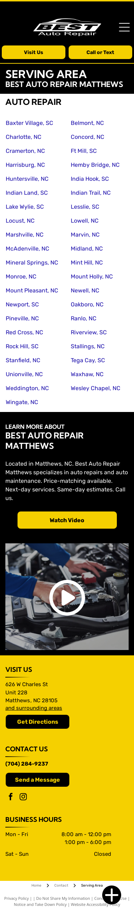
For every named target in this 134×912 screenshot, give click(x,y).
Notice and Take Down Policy (40, 904)
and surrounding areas (33, 708)
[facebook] (10, 797)
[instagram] (23, 797)
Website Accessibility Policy (95, 904)
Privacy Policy (16, 898)
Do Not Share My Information (63, 898)
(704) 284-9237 (26, 764)
